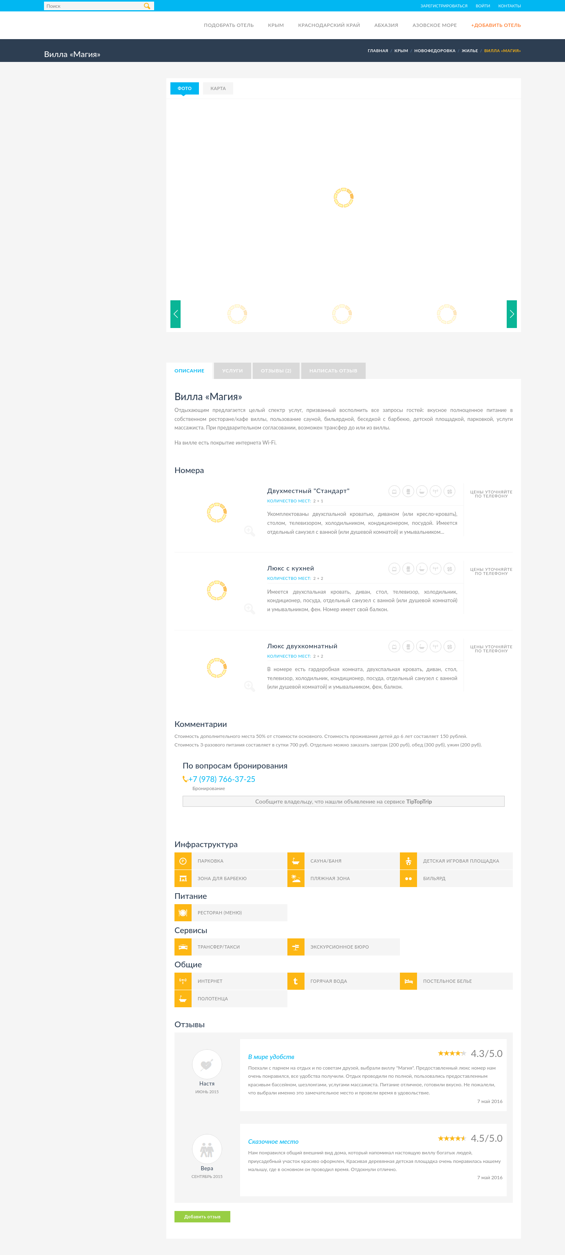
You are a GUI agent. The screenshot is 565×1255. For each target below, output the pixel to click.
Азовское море (435, 25)
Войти (483, 5)
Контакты (510, 5)
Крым (276, 25)
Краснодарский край (329, 25)
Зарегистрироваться (444, 5)
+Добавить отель (496, 25)
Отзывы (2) (276, 371)
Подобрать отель (229, 25)
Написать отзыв (333, 371)
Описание (189, 371)
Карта (218, 88)
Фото (185, 88)
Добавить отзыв (202, 1216)
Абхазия (386, 25)
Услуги (232, 371)
